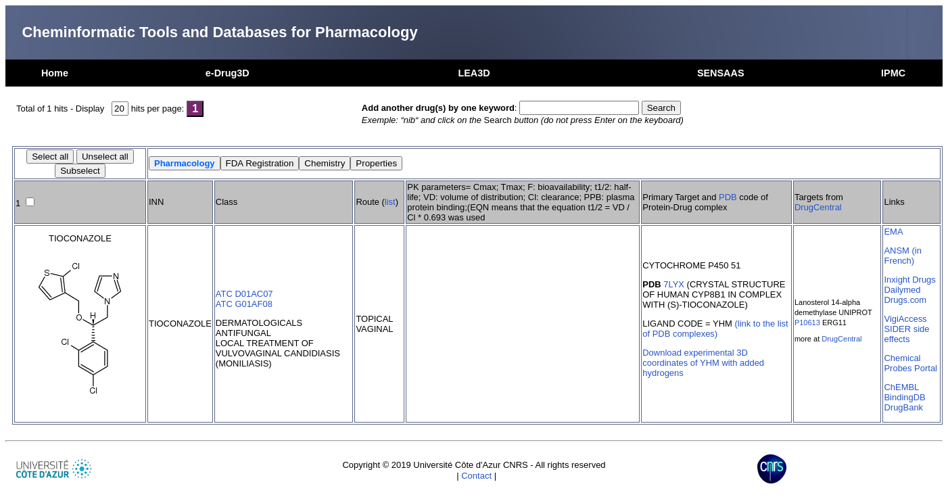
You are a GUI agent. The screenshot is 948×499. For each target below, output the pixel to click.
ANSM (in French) (902, 255)
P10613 (807, 322)
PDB (728, 197)
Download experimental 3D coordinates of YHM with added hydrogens (703, 363)
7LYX (673, 284)
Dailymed (902, 290)
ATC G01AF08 (244, 304)
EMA (893, 232)
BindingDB (904, 397)
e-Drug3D (228, 73)
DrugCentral (818, 207)
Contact (476, 476)
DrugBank (903, 407)
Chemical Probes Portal (910, 363)
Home (54, 73)
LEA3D (474, 73)
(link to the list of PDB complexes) (715, 328)
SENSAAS (720, 73)
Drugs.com (905, 300)
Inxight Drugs (909, 280)
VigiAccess (905, 319)
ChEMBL (901, 387)
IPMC (893, 73)
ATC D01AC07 (244, 294)
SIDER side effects (906, 334)
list (390, 202)
